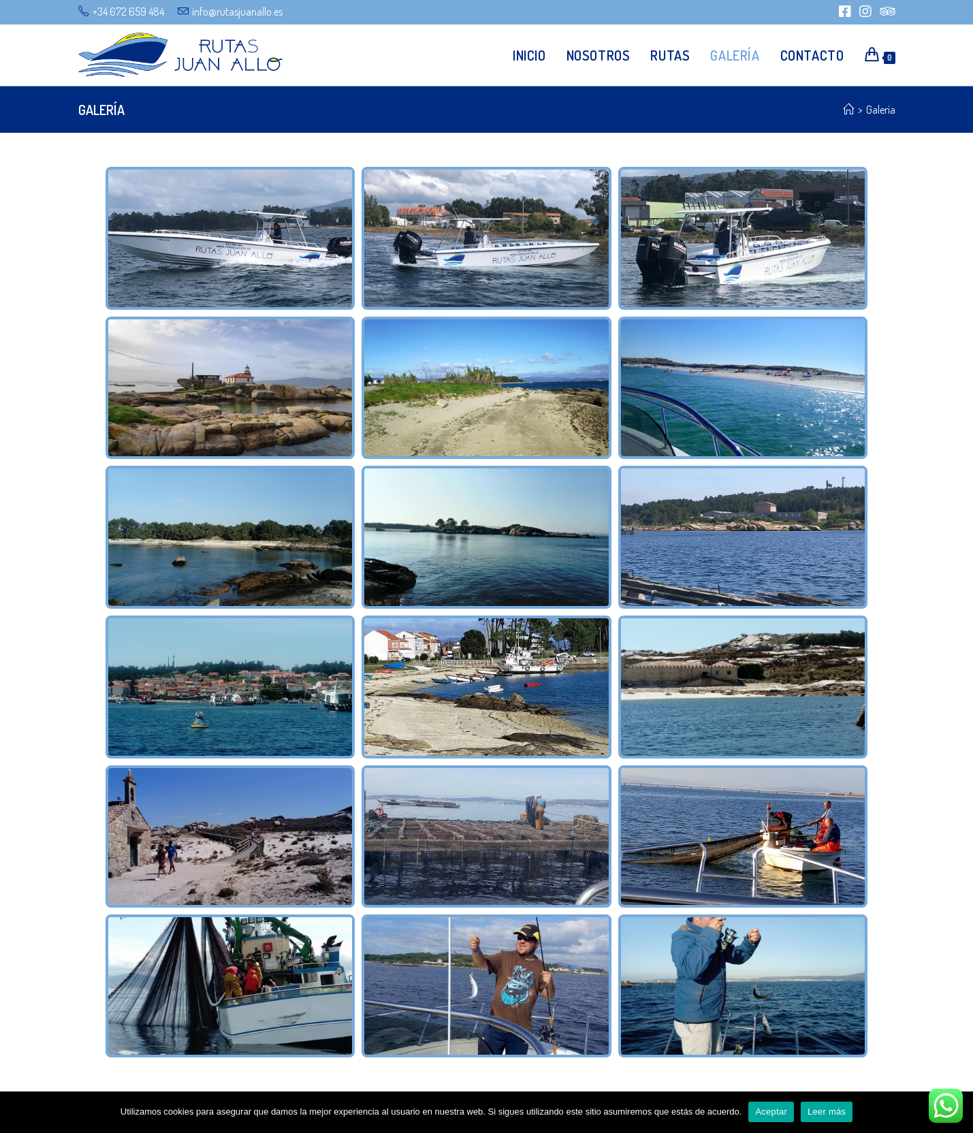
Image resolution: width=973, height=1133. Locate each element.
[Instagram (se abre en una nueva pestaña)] (865, 12)
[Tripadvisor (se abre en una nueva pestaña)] (885, 12)
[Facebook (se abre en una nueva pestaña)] (845, 12)
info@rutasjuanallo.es (237, 11)
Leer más (827, 1111)
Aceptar (771, 1111)
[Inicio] (848, 109)
